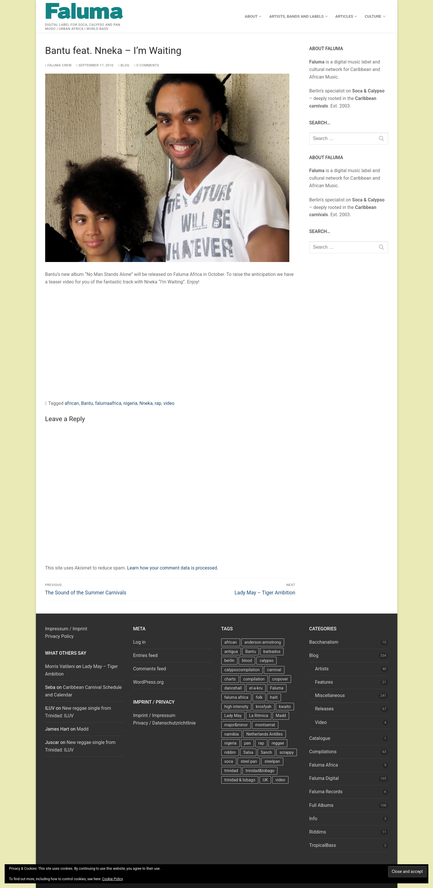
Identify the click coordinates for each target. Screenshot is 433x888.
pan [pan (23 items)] (247, 743)
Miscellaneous (330, 695)
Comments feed (149, 669)
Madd (83, 729)
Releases (324, 709)
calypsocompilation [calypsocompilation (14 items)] (242, 669)
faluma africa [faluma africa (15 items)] (236, 697)
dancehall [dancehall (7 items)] (233, 688)
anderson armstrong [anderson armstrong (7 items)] (262, 642)
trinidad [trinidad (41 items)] (231, 770)
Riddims (317, 832)
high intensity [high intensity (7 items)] (236, 706)
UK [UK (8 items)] (265, 780)
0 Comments (146, 65)
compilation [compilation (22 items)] (254, 679)
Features (324, 682)
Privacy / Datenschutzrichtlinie (164, 723)
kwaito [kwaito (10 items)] (285, 706)
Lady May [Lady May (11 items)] (233, 715)
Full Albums (321, 805)
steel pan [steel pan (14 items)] (249, 761)
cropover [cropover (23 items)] (280, 679)
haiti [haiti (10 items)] (274, 697)
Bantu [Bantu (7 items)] (250, 651)
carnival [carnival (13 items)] (274, 669)
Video (321, 722)
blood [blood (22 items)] (247, 660)
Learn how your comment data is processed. (172, 568)
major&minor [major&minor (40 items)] (236, 725)
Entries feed (145, 655)
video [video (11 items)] (280, 780)
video (168, 403)
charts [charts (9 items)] (230, 679)
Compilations (323, 751)
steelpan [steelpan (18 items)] (272, 761)
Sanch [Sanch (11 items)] (266, 752)
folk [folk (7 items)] (259, 697)
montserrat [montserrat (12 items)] (265, 725)
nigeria (130, 403)
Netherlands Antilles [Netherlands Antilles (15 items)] (264, 734)
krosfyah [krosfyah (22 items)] (263, 706)
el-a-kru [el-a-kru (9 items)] (256, 688)
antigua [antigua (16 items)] (231, 651)
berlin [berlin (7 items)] (229, 660)
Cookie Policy (112, 879)
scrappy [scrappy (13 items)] (286, 752)
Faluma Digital (324, 778)
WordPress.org (148, 682)
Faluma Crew (58, 65)
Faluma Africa (323, 765)
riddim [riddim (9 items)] (230, 752)
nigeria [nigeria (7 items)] (230, 743)
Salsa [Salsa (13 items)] (248, 752)
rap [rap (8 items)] (261, 743)
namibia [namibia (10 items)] (231, 734)
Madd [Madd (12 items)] (281, 715)
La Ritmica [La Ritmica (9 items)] (258, 715)
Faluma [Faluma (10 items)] (276, 688)
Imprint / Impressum (154, 715)
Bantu (87, 403)
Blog (123, 65)
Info (313, 818)
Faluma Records (326, 791)
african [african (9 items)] (230, 642)
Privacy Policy (59, 636)
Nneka (146, 403)
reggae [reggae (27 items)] (278, 743)
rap (158, 403)
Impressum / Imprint (66, 629)
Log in (139, 642)
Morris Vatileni (60, 666)
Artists (322, 669)
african (72, 403)
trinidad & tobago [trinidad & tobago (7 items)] (239, 780)
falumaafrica (108, 403)
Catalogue (319, 738)
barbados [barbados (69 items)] (271, 651)
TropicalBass (322, 845)
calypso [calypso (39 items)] (266, 660)
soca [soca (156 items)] (228, 761)
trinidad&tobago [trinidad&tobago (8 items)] (260, 770)
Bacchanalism (324, 642)
